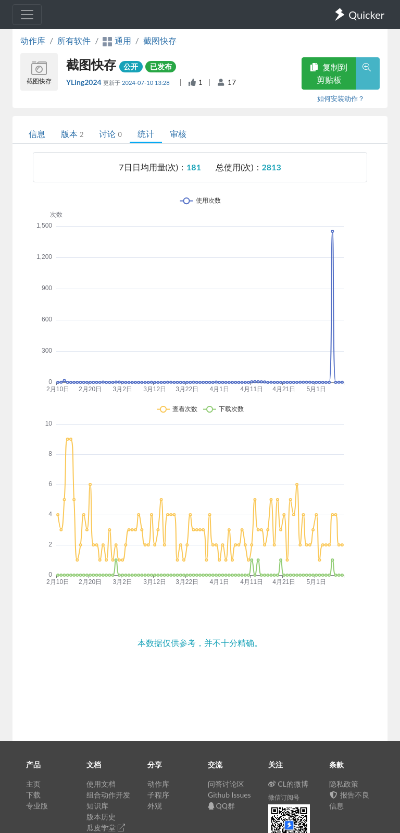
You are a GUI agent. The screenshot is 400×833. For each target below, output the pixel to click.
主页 (33, 783)
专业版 (37, 805)
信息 (37, 134)
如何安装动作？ (341, 98)
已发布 (161, 66)
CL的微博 (288, 783)
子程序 (158, 794)
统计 (146, 134)
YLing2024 (84, 82)
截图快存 (160, 40)
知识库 (97, 805)
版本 (72, 134)
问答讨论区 (226, 783)
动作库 (32, 40)
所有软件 (74, 40)
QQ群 (221, 805)
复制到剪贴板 (328, 73)
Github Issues (229, 794)
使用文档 (101, 783)
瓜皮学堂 (105, 827)
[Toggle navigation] (27, 14)
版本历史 (101, 816)
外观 (154, 805)
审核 (178, 134)
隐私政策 (343, 783)
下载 (33, 794)
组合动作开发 (108, 794)
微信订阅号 (283, 797)
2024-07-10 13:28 (146, 82)
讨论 (110, 134)
